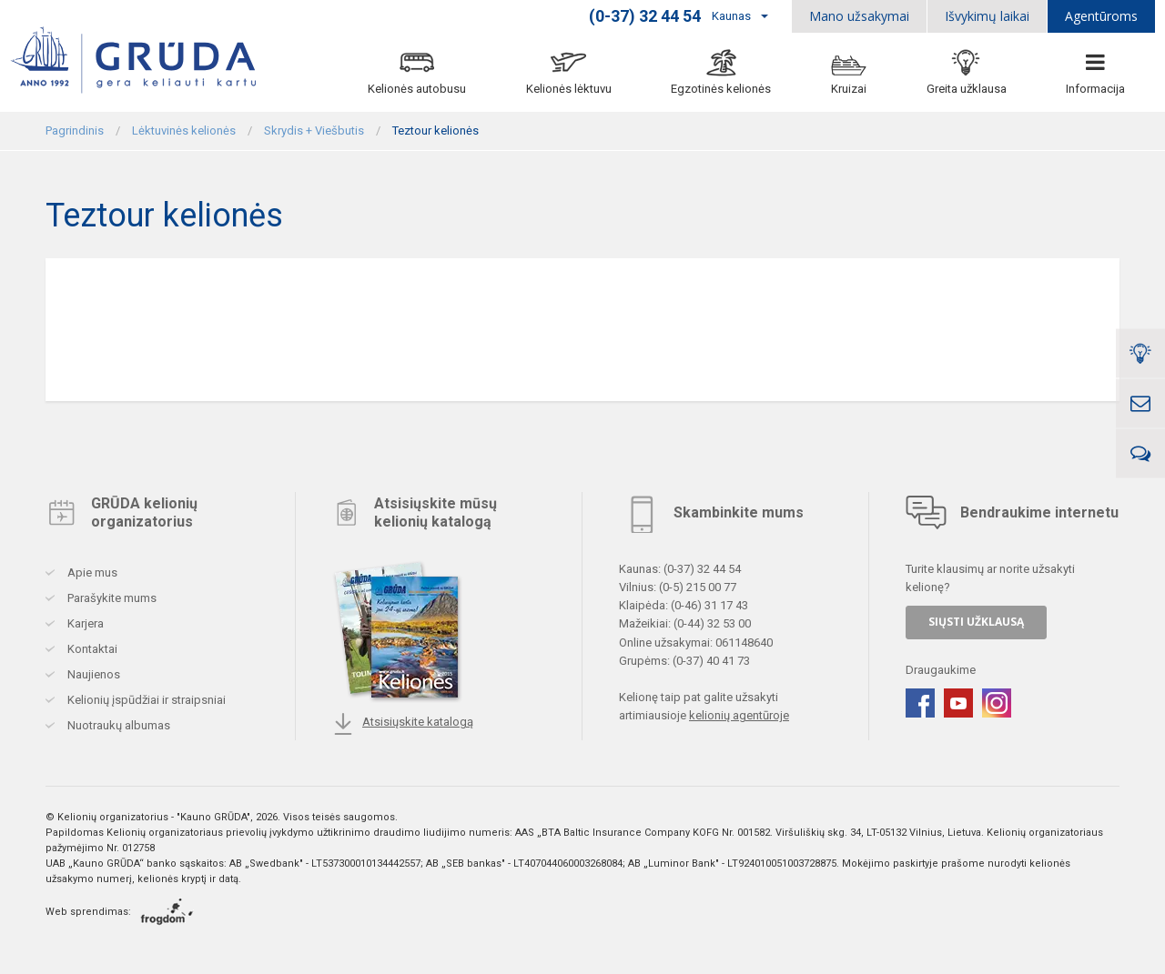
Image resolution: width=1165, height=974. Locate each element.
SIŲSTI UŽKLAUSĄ (976, 621)
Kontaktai (91, 649)
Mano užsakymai (859, 16)
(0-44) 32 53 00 (712, 623)
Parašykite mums (111, 598)
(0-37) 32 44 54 (702, 569)
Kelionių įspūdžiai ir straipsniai (145, 700)
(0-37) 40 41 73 (711, 660)
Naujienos (92, 674)
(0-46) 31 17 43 (709, 605)
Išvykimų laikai (987, 16)
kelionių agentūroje (739, 715)
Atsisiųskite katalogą (402, 724)
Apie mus (91, 572)
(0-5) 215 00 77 (697, 587)
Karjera (84, 623)
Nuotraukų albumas (117, 725)
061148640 (744, 641)
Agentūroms (1101, 16)
